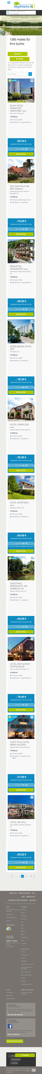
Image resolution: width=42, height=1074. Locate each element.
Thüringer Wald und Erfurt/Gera (26, 968)
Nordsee (23, 981)
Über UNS (13, 893)
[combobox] (20, 74)
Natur (22, 940)
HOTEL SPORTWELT (19, 502)
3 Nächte (14, 1056)
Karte (17, 54)
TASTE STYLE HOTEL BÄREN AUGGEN (20, 743)
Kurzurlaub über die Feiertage (26, 993)
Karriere (8, 920)
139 (31, 876)
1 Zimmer (14, 1063)
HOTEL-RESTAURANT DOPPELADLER (20, 665)
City (22, 922)
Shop (8, 990)
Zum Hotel (21, 154)
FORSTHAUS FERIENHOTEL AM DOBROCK (18, 586)
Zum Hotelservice (14, 1041)
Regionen (25, 949)
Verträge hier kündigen (18, 900)
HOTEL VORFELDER (19, 424)
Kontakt (32, 900)
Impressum (30, 897)
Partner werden (16, 1015)
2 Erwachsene (15, 1059)
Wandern (23, 909)
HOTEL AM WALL (18, 822)
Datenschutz (9, 914)
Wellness (23, 916)
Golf (22, 928)
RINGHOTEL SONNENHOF (16, 267)
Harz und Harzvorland (27, 964)
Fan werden (14, 1034)
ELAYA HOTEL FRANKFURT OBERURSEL (16, 108)
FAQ (33, 893)
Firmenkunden (24, 893)
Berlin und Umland (26, 975)
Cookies (28, 1070)
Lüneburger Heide (26, 984)
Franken (23, 958)
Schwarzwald (24, 955)
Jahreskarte (9, 995)
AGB (23, 897)
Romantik (23, 919)
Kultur (23, 925)
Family (23, 913)
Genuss (23, 931)
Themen (24, 907)
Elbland (23, 978)
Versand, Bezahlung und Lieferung (13, 910)
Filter (19, 59)
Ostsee (23, 952)
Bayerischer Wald (26, 972)
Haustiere (23, 943)
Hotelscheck (9, 992)
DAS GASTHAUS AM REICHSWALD (19, 187)
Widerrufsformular (11, 917)
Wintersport (24, 937)
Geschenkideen (10, 998)
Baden (23, 934)
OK (34, 1070)
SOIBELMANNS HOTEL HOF (21, 347)
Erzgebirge (24, 961)
